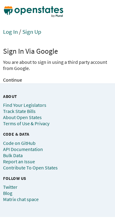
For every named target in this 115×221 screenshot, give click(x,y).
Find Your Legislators (24, 105)
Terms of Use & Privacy (26, 123)
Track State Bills (19, 111)
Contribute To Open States (30, 168)
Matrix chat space (21, 199)
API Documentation (23, 149)
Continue (12, 79)
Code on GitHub (19, 143)
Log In (10, 31)
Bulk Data (13, 155)
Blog (7, 193)
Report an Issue (19, 161)
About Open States (22, 117)
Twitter (10, 187)
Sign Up (31, 31)
